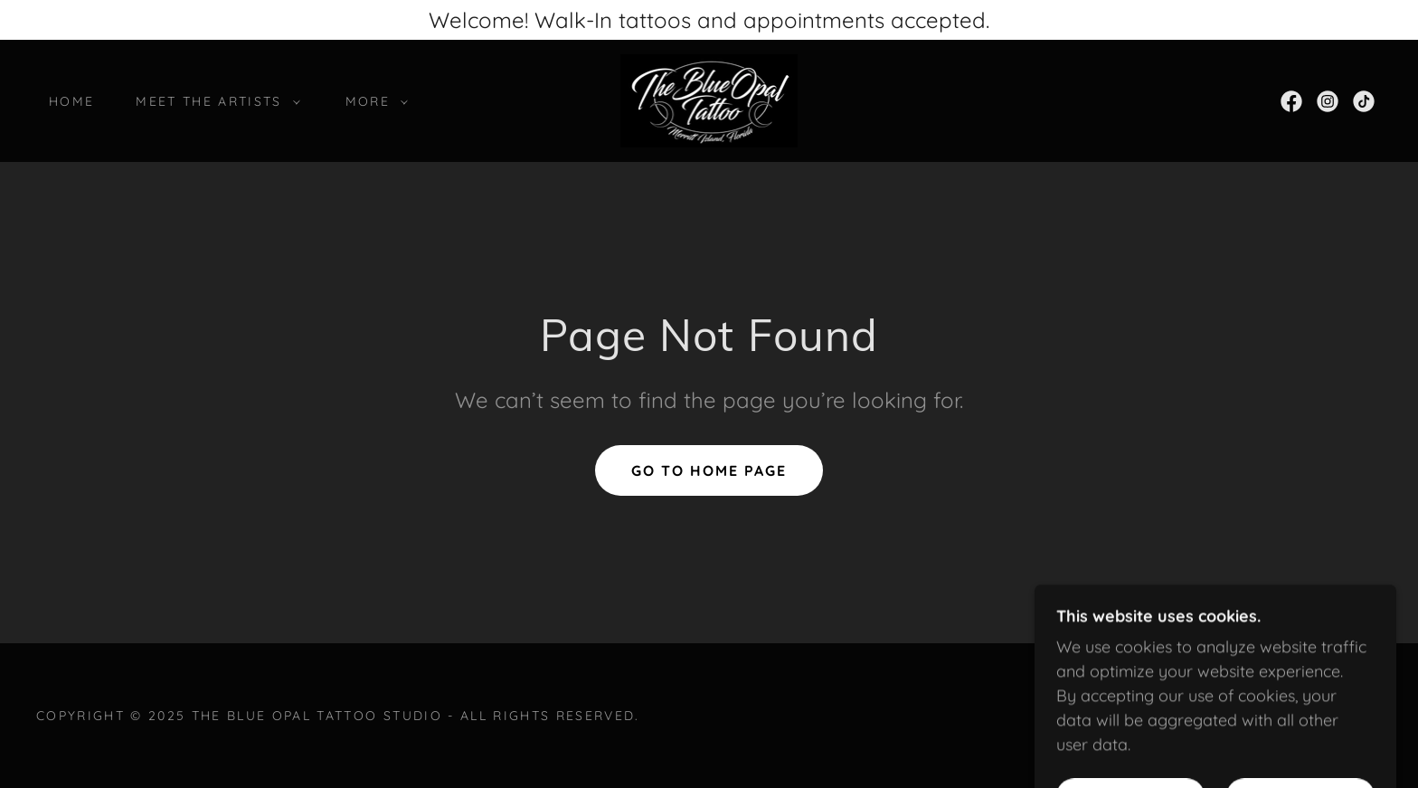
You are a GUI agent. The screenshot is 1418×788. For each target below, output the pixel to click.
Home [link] (71, 101)
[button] (213, 101)
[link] (708, 99)
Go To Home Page (709, 470)
